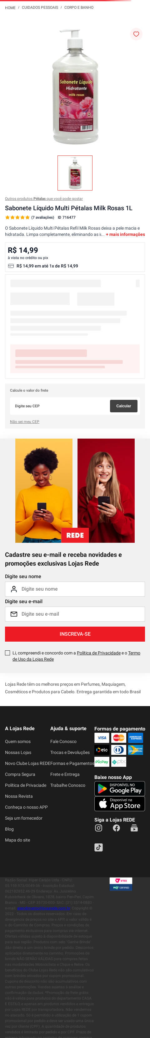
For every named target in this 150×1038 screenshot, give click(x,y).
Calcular (123, 406)
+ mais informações (125, 234)
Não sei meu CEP (24, 422)
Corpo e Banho (78, 7)
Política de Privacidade (99, 652)
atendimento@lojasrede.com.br (43, 908)
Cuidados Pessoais (40, 7)
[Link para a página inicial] (10, 7)
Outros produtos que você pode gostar (44, 198)
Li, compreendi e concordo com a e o (76, 656)
